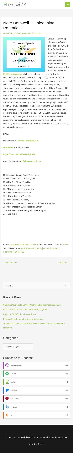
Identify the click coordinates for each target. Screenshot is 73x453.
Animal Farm (8, 147)
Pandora (54, 248)
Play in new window (19, 244)
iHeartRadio (8, 251)
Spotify (38, 248)
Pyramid (17, 33)
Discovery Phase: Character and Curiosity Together (25, 309)
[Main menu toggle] (67, 4)
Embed (66, 244)
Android (46, 248)
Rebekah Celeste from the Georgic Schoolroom (23, 319)
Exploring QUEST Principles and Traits (19, 314)
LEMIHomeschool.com (31, 161)
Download (34, 244)
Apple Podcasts (27, 248)
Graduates (8, 33)
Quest (25, 33)
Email (17, 251)
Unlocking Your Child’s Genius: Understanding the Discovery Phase (32, 305)
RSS (22, 251)
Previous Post (9, 262)
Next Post (65, 262)
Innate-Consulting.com (28, 140)
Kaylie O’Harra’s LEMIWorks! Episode (19, 154)
